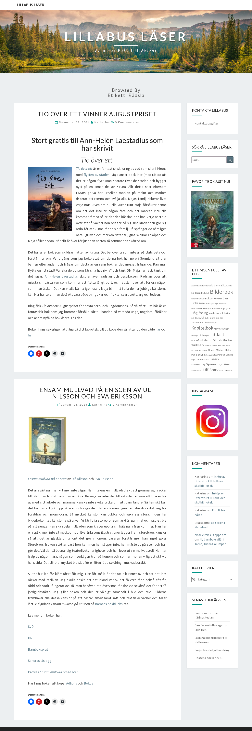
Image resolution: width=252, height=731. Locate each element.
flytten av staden (96, 174)
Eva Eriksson (103, 478)
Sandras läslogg (39, 660)
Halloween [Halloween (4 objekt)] (197, 308)
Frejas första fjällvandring (212, 650)
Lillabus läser (30, 4)
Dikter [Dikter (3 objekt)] (219, 298)
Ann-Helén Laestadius (61, 276)
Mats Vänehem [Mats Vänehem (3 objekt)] (211, 345)
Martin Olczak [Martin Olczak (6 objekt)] (213, 340)
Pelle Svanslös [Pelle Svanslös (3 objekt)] (210, 355)
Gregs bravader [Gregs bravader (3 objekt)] (219, 303)
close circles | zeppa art (210, 535)
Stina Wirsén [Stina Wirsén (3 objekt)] (197, 370)
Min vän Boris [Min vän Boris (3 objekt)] (224, 345)
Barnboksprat (38, 649)
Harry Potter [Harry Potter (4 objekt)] (209, 308)
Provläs (53, 672)
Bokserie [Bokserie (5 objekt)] (210, 298)
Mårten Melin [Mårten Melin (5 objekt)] (223, 350)
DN (30, 638)
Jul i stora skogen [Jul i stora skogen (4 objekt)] (214, 317)
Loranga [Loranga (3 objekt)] (194, 335)
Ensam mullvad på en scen (47, 478)
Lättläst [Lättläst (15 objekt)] (216, 334)
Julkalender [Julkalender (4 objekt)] (197, 322)
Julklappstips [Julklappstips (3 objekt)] (210, 322)
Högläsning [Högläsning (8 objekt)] (199, 313)
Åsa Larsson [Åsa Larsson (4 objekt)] (225, 370)
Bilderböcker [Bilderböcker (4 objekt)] (198, 298)
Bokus (88, 683)
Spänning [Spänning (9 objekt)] (213, 364)
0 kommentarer (127, 122)
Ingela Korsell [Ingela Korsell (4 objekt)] (216, 313)
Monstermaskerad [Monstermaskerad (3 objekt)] (199, 350)
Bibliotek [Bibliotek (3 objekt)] (205, 293)
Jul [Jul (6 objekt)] (202, 318)
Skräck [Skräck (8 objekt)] (214, 359)
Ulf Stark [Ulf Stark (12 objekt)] (211, 369)
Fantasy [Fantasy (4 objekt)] (208, 303)
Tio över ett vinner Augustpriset (97, 113)
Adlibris (71, 683)
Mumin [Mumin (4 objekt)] (211, 350)
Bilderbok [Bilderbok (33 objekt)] (221, 291)
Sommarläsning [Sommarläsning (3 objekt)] (198, 364)
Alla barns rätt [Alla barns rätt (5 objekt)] (217, 285)
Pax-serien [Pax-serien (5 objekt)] (197, 354)
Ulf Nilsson (79, 478)
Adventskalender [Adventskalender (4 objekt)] (200, 285)
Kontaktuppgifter (206, 123)
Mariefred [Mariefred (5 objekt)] (197, 340)
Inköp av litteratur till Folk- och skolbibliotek (210, 481)
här (158, 329)
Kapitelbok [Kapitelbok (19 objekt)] (202, 328)
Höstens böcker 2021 (209, 658)
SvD (30, 626)
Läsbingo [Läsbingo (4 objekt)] (204, 335)
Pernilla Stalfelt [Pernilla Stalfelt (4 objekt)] (225, 354)
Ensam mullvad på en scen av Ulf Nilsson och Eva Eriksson (97, 393)
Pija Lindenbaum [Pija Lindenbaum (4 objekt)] (200, 359)
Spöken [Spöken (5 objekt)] (225, 364)
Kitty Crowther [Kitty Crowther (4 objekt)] (221, 328)
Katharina (102, 122)
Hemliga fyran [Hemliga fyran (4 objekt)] (223, 308)
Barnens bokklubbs (109, 604)
